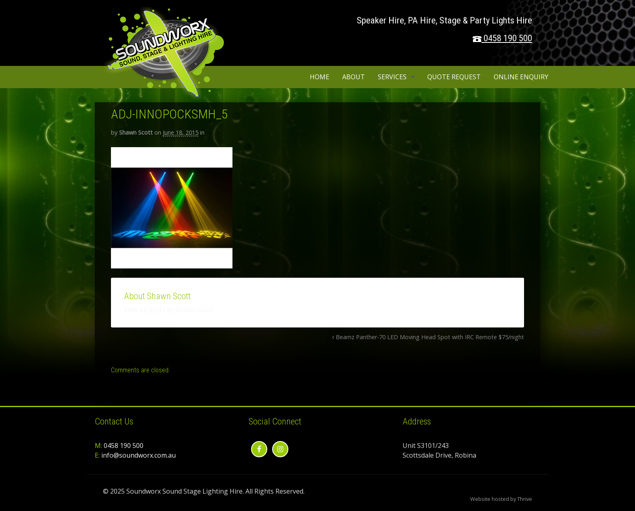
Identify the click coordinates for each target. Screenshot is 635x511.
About (353, 76)
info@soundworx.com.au (138, 455)
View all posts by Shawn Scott (172, 309)
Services (392, 76)
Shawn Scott (136, 132)
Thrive (524, 499)
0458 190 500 (508, 38)
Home (319, 76)
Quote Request (454, 76)
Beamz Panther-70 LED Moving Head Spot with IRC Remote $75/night (428, 337)
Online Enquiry (521, 76)
